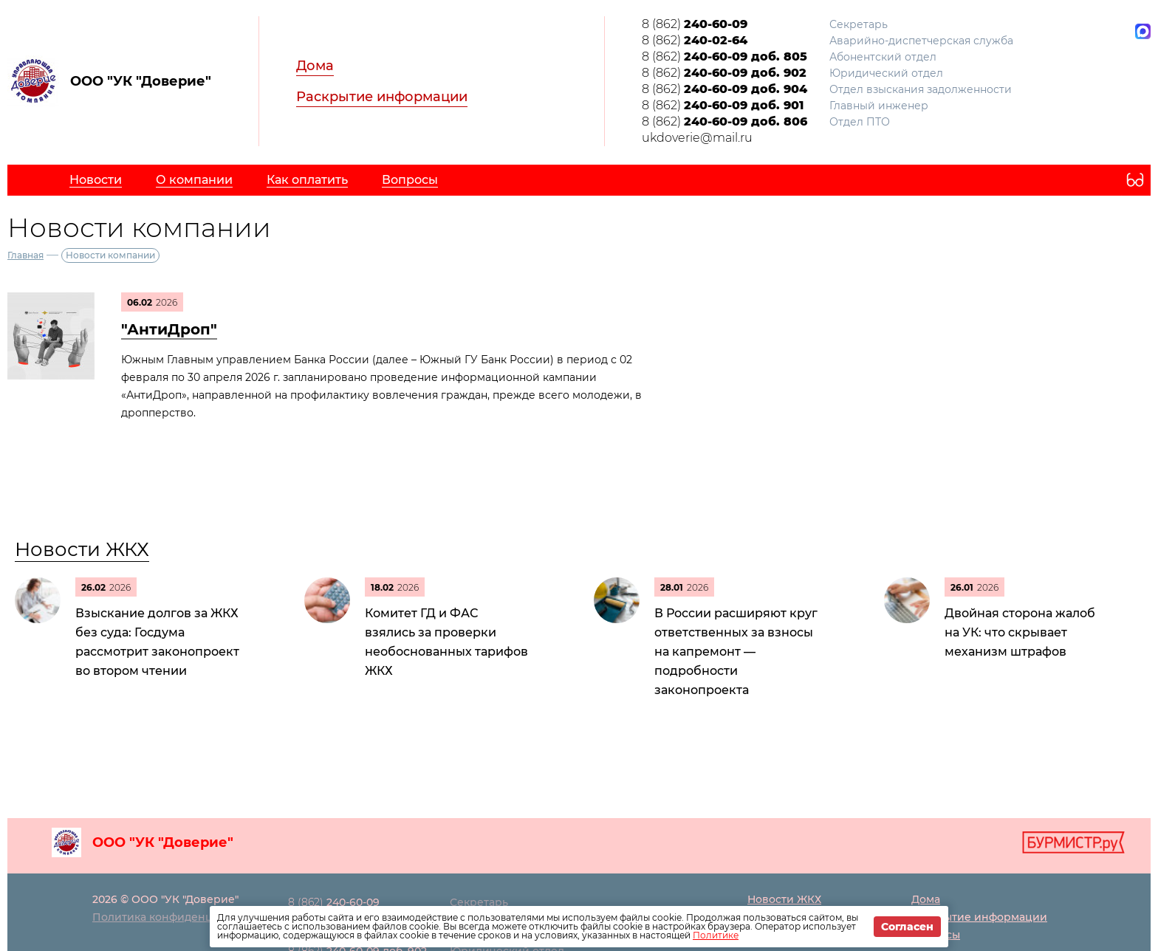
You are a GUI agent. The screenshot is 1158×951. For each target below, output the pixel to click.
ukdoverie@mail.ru (697, 138)
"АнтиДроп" (169, 329)
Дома (315, 66)
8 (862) (694, 24)
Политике (716, 935)
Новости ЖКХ (82, 549)
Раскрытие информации (381, 97)
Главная (25, 255)
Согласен (907, 926)
